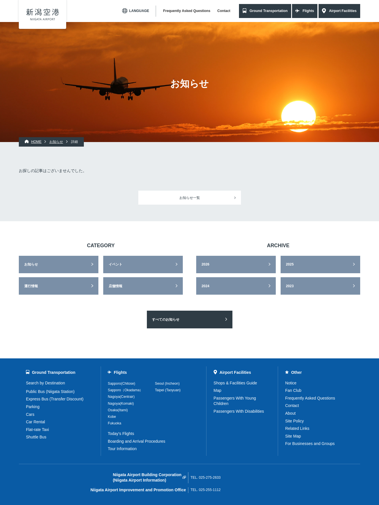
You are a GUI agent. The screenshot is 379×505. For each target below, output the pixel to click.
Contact (223, 11)
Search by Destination (45, 383)
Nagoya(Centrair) (121, 397)
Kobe (112, 417)
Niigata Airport (42, 14)
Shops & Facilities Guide (235, 383)
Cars (30, 414)
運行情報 (31, 286)
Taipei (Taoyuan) (168, 390)
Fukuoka (114, 423)
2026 (205, 264)
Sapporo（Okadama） (125, 390)
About (290, 413)
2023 (289, 286)
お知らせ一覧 (189, 198)
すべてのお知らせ (165, 320)
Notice (291, 383)
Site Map (293, 436)
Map (217, 390)
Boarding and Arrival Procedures (136, 441)
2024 (205, 286)
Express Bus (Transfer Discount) (55, 399)
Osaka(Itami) (118, 410)
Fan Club (293, 390)
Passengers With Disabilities (239, 411)
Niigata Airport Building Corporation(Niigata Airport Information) (147, 477)
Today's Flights (121, 433)
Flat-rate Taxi (37, 429)
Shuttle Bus (36, 437)
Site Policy (294, 421)
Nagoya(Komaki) (121, 404)
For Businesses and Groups (310, 443)
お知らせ (31, 264)
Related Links (297, 428)
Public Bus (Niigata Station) (50, 391)
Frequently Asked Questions (186, 11)
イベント (115, 264)
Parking (32, 406)
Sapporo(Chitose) (121, 384)
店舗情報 (115, 286)
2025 (289, 264)
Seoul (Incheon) (167, 384)
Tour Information (122, 448)
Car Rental (35, 422)
